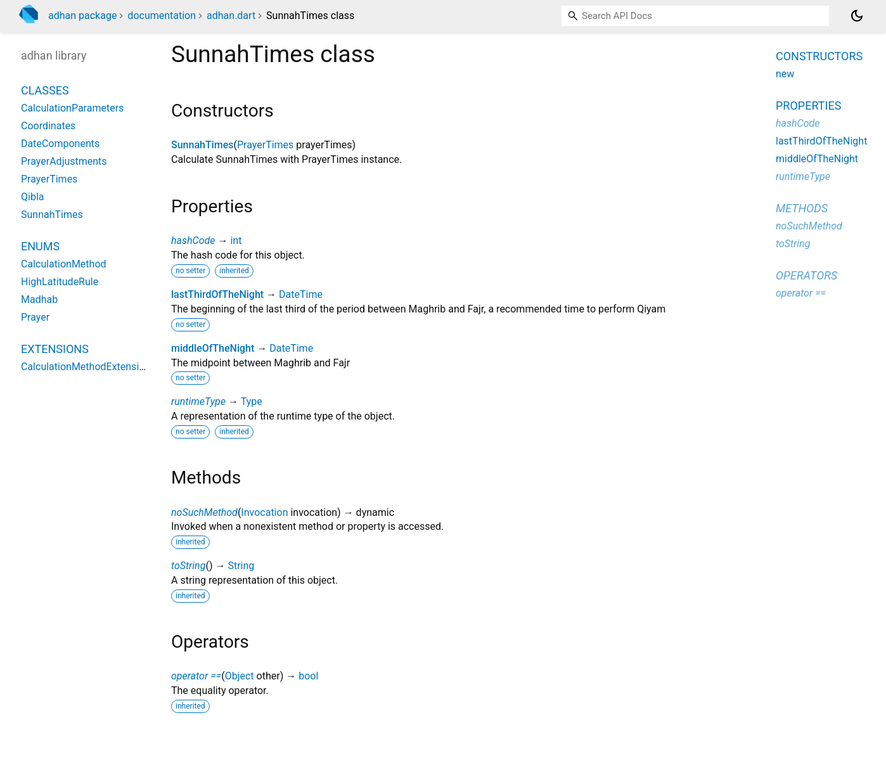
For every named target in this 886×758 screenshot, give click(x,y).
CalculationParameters (72, 108)
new (785, 74)
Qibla (32, 197)
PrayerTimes (265, 145)
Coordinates (48, 126)
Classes (45, 90)
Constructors (819, 56)
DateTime (301, 294)
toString (188, 566)
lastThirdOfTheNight (217, 294)
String (241, 566)
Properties (808, 105)
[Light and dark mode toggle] (857, 16)
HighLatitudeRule (59, 282)
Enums (40, 246)
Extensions (55, 349)
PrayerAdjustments (64, 161)
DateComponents (60, 144)
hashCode (193, 240)
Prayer (35, 317)
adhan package (82, 16)
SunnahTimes (202, 145)
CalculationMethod (63, 264)
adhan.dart (231, 16)
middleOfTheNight (212, 348)
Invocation (264, 512)
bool (308, 676)
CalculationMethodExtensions (88, 367)
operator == (196, 676)
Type (251, 401)
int (235, 240)
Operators (806, 275)
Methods (802, 208)
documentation (161, 16)
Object (239, 676)
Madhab (39, 299)
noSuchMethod (204, 512)
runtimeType (198, 401)
